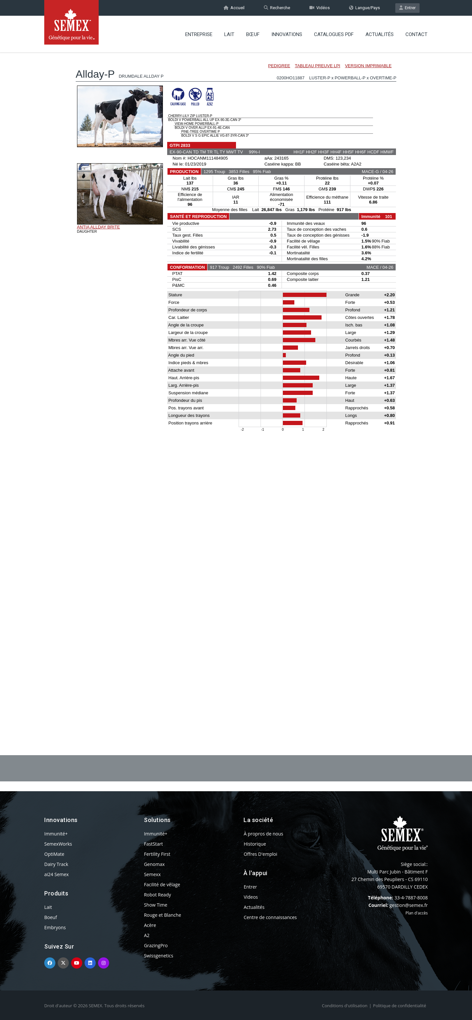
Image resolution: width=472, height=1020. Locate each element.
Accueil (234, 7)
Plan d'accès (416, 913)
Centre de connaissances (270, 917)
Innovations (286, 34)
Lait (229, 34)
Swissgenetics (158, 955)
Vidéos (319, 7)
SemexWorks (58, 844)
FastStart (153, 844)
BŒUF (253, 34)
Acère (150, 925)
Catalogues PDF (334, 34)
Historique (255, 844)
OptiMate (54, 854)
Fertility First (157, 854)
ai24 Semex (56, 874)
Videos (251, 897)
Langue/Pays (364, 7)
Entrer (407, 7)
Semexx (152, 874)
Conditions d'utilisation (344, 1006)
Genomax (154, 864)
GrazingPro (156, 945)
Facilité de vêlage (162, 884)
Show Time (155, 905)
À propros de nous (263, 834)
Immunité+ (56, 834)
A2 (146, 935)
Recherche (277, 7)
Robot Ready (157, 895)
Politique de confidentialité (399, 1006)
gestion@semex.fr (408, 905)
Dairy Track (56, 864)
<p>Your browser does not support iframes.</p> (236, 386)
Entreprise (198, 34)
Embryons (55, 927)
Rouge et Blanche (162, 915)
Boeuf (50, 917)
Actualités (379, 34)
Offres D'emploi (260, 854)
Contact (416, 34)
